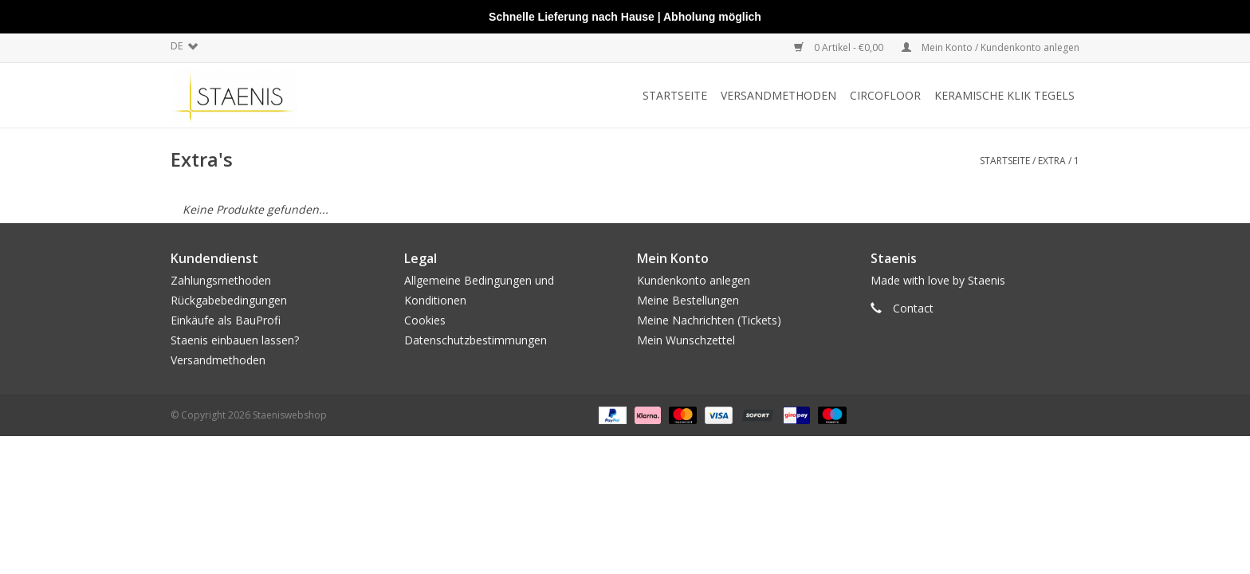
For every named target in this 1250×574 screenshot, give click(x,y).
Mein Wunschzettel (686, 340)
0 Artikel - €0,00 (840, 47)
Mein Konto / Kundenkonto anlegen (990, 47)
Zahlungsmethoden (221, 280)
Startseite (675, 95)
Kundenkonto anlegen (693, 280)
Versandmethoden (778, 95)
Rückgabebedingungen (229, 300)
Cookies (425, 320)
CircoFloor (885, 95)
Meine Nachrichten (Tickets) (709, 320)
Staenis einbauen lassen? (235, 340)
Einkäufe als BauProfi (226, 320)
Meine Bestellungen (688, 300)
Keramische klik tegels (1004, 95)
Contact (913, 308)
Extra (1052, 160)
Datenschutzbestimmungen (475, 340)
